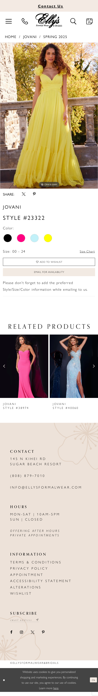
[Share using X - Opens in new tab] (24, 194)
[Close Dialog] (4, 684)
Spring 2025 (55, 36)
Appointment (26, 578)
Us (50, 5)
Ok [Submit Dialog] (93, 684)
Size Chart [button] (86, 251)
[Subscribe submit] (43, 623)
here (55, 692)
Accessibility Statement (41, 584)
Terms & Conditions (36, 565)
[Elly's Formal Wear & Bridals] (49, 21)
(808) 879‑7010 (27, 479)
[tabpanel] (49, 116)
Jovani (30, 36)
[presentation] (24, 369)
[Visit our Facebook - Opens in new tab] (11, 636)
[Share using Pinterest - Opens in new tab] (34, 194)
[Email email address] (27, 623)
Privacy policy (29, 571)
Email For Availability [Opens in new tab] (49, 275)
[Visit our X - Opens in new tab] (33, 636)
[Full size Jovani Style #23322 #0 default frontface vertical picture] (49, 116)
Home (11, 36)
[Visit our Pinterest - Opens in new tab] (43, 636)
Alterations (25, 590)
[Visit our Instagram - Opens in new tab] (21, 636)
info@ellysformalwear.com (46, 490)
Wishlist (21, 596)
